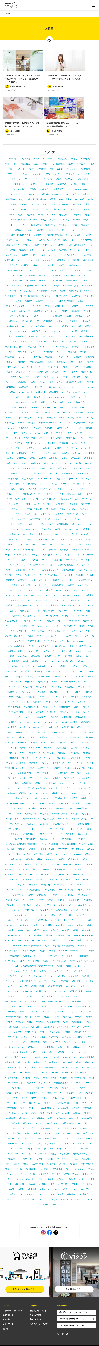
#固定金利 (75, 453)
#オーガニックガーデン (55, 970)
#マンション (72, 163)
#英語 (87, 371)
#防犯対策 (41, 163)
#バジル (66, 590)
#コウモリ (78, 590)
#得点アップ (65, 397)
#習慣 (11, 463)
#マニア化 (83, 270)
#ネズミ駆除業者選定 (48, 1062)
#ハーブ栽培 (81, 803)
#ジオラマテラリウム (70, 676)
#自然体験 (48, 346)
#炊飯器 (9, 356)
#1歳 (70, 534)
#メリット (72, 483)
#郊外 (50, 1113)
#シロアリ (67, 361)
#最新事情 (65, 874)
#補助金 (88, 422)
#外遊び (52, 295)
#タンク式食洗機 (13, 1128)
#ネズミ (72, 503)
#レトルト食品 (81, 1036)
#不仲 (67, 686)
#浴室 (91, 417)
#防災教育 (56, 681)
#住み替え (49, 351)
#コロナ (52, 661)
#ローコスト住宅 (59, 341)
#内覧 (80, 295)
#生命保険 (74, 478)
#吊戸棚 (88, 798)
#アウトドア (10, 290)
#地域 (18, 569)
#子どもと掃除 (87, 432)
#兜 (70, 803)
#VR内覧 (85, 529)
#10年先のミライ (71, 524)
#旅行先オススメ (81, 1026)
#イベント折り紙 (73, 732)
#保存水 (89, 1011)
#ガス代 (68, 458)
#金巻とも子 (16, 270)
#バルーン (10, 590)
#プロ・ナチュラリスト (16, 300)
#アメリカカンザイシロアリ (82, 864)
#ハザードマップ (80, 214)
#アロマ (68, 569)
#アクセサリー (49, 544)
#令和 (42, 1031)
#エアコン (69, 173)
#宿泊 (33, 1108)
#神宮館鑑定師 (65, 194)
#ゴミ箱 (16, 712)
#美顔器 (13, 742)
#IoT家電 (67, 859)
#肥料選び (85, 742)
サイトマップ (8, 1318)
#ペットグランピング (82, 991)
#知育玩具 (12, 722)
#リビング (44, 341)
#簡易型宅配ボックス (63, 1077)
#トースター (69, 1138)
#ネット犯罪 (41, 859)
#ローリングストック (43, 509)
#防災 (12, 173)
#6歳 (8, 544)
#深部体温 (51, 437)
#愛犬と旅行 (28, 1153)
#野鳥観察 (40, 321)
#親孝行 (31, 747)
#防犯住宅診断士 (66, 295)
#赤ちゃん (44, 184)
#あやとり (31, 234)
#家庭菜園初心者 (23, 600)
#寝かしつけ (75, 595)
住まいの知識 (35, 1309)
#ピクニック (32, 1001)
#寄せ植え (11, 1006)
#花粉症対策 (74, 661)
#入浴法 (10, 422)
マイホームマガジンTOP (13, 1305)
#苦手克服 (76, 976)
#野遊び (28, 295)
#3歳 (44, 539)
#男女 (61, 910)
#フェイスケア (88, 737)
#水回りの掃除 (56, 432)
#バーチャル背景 (13, 412)
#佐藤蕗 (12, 305)
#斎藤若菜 (26, 153)
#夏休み (90, 356)
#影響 (49, 849)
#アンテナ (33, 564)
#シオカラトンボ (78, 1072)
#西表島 (78, 859)
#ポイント (47, 498)
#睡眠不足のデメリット (44, 239)
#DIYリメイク (60, 691)
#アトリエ (43, 574)
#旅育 (11, 310)
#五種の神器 (74, 752)
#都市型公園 (56, 1163)
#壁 (58, 473)
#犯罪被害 (63, 437)
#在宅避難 (31, 818)
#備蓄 (71, 356)
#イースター (35, 448)
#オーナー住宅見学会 (28, 290)
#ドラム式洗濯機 (16, 706)
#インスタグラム (69, 336)
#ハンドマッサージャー (58, 798)
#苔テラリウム (31, 280)
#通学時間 (9, 1057)
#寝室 (9, 234)
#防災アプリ (14, 681)
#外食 (54, 676)
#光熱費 (74, 529)
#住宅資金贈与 (68, 838)
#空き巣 (59, 427)
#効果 (22, 722)
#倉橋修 (73, 178)
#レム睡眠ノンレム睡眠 (72, 1031)
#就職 (64, 453)
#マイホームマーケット (35, 935)
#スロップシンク (85, 1087)
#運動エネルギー (24, 869)
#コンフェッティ (52, 656)
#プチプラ (89, 996)
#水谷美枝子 (56, 275)
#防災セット (27, 686)
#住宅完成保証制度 (50, 838)
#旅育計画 (32, 1123)
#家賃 (34, 397)
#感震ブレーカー (16, 717)
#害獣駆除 (13, 316)
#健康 (42, 463)
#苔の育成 (73, 793)
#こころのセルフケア (16, 514)
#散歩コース (87, 1168)
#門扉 (59, 377)
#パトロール (60, 986)
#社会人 (10, 519)
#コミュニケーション (19, 326)
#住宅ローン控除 (84, 920)
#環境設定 (21, 453)
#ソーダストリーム (31, 1097)
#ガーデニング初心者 (36, 783)
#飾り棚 (88, 686)
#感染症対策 (27, 473)
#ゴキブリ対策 (32, 646)
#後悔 (33, 1031)
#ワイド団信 (87, 1179)
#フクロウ (12, 981)
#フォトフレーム (16, 1001)
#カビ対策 (47, 920)
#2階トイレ (54, 1057)
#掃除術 (88, 321)
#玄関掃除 (88, 727)
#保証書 (50, 1173)
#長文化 (60, 894)
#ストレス (73, 204)
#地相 (42, 250)
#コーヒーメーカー (34, 437)
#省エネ (76, 448)
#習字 (88, 986)
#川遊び (46, 1006)
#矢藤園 (59, 316)
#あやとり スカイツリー (58, 625)
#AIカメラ (22, 554)
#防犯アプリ (11, 666)
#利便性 (14, 661)
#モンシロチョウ (12, 615)
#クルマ (61, 615)
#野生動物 (32, 1184)
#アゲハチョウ (53, 1118)
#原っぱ (12, 747)
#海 (19, 1057)
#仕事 (61, 412)
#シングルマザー (37, 1082)
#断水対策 (19, 1179)
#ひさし (37, 717)
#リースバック (60, 879)
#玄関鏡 (22, 732)
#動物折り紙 (42, 366)
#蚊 (28, 925)
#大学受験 (17, 1163)
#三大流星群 (26, 1138)
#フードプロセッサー (45, 767)
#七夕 (38, 407)
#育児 (70, 158)
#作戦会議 (10, 1113)
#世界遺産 (84, 1189)
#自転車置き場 (52, 600)
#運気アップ (69, 270)
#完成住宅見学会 (12, 239)
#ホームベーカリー (31, 813)
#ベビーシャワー (17, 585)
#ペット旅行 (89, 290)
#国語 (11, 346)
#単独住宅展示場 (36, 356)
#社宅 (57, 651)
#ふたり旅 (73, 1153)
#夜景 (42, 945)
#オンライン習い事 (19, 965)
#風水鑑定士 (83, 173)
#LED (21, 387)
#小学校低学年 (53, 1016)
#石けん (63, 402)
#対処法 (31, 417)
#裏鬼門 (49, 585)
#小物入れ (64, 544)
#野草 (22, 747)
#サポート (13, 524)
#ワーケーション (47, 1189)
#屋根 (42, 1047)
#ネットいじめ (25, 859)
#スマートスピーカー (72, 514)
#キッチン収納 (29, 478)
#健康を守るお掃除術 (14, 341)
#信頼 (8, 1158)
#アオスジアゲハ (86, 564)
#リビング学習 (29, 894)
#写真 (18, 295)
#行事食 (9, 331)
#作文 (87, 651)
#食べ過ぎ (89, 976)
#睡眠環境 (69, 1087)
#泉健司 (84, 336)
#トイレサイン (84, 1138)
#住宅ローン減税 (86, 838)
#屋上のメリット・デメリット (21, 915)
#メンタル (59, 483)
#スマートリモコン (39, 1092)
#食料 (12, 767)
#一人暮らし (67, 889)
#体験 (52, 737)
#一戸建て (13, 153)
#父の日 (73, 742)
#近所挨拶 (82, 940)
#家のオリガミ (38, 468)
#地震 (53, 199)
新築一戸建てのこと (38, 1305)
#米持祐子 (85, 316)
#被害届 (46, 1036)
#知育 (61, 260)
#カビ (85, 275)
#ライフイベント (66, 884)
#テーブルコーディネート (33, 361)
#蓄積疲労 (9, 417)
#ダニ (86, 387)
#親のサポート (59, 204)
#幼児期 (27, 849)
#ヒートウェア (46, 803)
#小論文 (43, 732)
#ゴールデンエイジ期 (39, 788)
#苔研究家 (75, 341)
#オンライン (80, 960)
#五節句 (51, 245)
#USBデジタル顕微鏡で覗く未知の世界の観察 (33, 960)
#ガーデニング (56, 163)
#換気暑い (79, 1163)
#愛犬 (56, 280)
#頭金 (76, 701)
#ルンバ (72, 1047)
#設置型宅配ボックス (18, 1108)
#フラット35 (32, 331)
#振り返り (27, 899)
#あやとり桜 (69, 620)
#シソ (20, 991)
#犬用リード (67, 696)
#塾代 (25, 1158)
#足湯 (22, 773)
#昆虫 (87, 849)
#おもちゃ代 (13, 1148)
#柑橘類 (31, 641)
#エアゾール (88, 549)
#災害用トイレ (55, 686)
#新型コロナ (36, 168)
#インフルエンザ (63, 849)
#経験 (33, 377)
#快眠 (54, 788)
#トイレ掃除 (28, 529)
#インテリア (86, 473)
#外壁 (7, 1173)
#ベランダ (21, 1168)
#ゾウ (28, 727)
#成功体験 (61, 1113)
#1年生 (61, 534)
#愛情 (12, 483)
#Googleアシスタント (81, 788)
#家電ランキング (18, 336)
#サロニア (26, 1052)
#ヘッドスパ (17, 803)
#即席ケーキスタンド (46, 854)
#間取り (46, 158)
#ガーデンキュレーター (29, 173)
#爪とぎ (56, 620)
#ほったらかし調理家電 (63, 940)
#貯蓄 (56, 1052)
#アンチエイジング (50, 564)
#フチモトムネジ (18, 189)
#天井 (39, 630)
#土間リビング (49, 701)
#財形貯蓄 (13, 1021)
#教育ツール (88, 1128)
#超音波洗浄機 (87, 1158)
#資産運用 (22, 574)
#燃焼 (11, 651)
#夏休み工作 (87, 1113)
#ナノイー (68, 935)
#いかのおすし (68, 468)
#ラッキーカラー (66, 899)
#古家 (68, 960)
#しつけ (55, 371)
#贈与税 (11, 788)
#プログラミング (34, 503)
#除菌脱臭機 (62, 519)
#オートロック (40, 580)
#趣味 (87, 463)
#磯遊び (23, 1006)
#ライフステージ (85, 884)
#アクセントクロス (31, 544)
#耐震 (84, 509)
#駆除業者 (73, 737)
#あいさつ (45, 793)
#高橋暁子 (38, 229)
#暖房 (51, 463)
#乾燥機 (39, 706)
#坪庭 (16, 1158)
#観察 (29, 224)
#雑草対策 (62, 1179)
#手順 (89, 1016)
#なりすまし (83, 468)
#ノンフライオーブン (48, 950)
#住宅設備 (41, 336)
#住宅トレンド (56, 828)
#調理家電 (36, 326)
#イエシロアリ (85, 773)
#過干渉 (33, 737)
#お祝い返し (68, 656)
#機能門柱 (26, 778)
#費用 (62, 661)
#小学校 (39, 1016)
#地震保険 (21, 448)
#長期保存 (88, 894)
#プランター (66, 1001)
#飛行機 (34, 554)
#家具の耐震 (80, 712)
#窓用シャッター (70, 1184)
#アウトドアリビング (16, 493)
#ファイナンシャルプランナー (24, 214)
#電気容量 (54, 722)
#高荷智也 (10, 194)
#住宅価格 (9, 844)
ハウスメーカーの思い (39, 1318)
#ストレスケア (11, 407)
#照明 (30, 387)
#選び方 (51, 382)
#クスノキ (38, 615)
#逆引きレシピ (33, 1042)
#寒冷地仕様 (65, 646)
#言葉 (60, 1189)
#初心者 (9, 600)
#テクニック (29, 1133)
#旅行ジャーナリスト (82, 1148)
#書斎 (80, 356)
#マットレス (41, 910)
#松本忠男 (30, 275)
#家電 (36, 158)
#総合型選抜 (14, 656)
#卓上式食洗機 (70, 1123)
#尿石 (68, 1163)
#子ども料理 (78, 869)
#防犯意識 (25, 666)
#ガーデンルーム (15, 783)
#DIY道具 (74, 691)
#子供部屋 (42, 199)
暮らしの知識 (35, 1314)
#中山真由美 (87, 280)
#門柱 (67, 783)
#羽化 (55, 448)
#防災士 (61, 239)
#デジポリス (15, 676)
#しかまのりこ (84, 168)
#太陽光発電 (63, 1097)
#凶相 (58, 585)
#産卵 (22, 1102)
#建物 (87, 605)
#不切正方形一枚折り (37, 194)
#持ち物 (48, 422)
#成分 (78, 651)
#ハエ (67, 762)
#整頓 (53, 285)
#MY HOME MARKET (83, 930)
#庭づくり (54, 214)
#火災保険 (13, 752)
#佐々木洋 (89, 300)
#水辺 (52, 1179)
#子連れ (13, 1189)
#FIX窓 (87, 752)
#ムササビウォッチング (83, 762)
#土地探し (27, 874)
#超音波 (73, 1158)
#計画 (36, 498)
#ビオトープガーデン (65, 422)
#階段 (42, 519)
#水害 (91, 1173)
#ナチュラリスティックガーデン (27, 940)
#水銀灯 (80, 910)
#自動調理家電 (57, 580)
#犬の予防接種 (14, 701)
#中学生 (73, 219)
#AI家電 (21, 417)
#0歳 (53, 534)
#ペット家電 (47, 991)
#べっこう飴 (55, 1143)
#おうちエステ (16, 818)
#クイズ (75, 1021)
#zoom (46, 1199)
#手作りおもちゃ (71, 250)
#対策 (40, 209)
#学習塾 (87, 265)
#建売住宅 (76, 199)
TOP (3, 13)
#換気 (88, 310)
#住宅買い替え (38, 382)
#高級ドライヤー (85, 899)
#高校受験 (44, 808)
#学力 (16, 544)
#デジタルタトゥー (15, 442)
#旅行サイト (13, 1153)
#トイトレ (26, 1148)
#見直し (39, 899)
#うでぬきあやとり (53, 569)
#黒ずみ (19, 671)
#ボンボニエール (86, 600)
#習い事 (45, 189)
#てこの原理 (50, 884)
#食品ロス (12, 773)
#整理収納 (73, 970)
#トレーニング (41, 1148)
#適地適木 (76, 1133)
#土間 (74, 326)
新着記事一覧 (8, 1309)
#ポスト (28, 1011)
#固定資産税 (51, 503)
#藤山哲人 (25, 158)
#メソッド (84, 483)
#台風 (11, 209)
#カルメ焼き (74, 615)
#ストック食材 (62, 1108)
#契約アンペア (84, 656)
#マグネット (15, 905)
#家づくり (14, 828)
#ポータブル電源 (13, 1011)
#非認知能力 (42, 285)
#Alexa (45, 554)
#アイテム (89, 859)
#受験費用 (88, 732)
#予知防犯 (73, 498)
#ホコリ (86, 706)
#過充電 (64, 976)
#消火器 (86, 747)
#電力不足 (67, 1011)
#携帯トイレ (25, 920)
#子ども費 (89, 630)
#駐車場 (36, 392)
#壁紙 (40, 1173)
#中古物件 (67, 1057)
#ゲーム (63, 778)
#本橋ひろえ (89, 341)
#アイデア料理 (77, 844)
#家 (31, 336)
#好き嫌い (54, 889)
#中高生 (46, 864)
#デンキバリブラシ (37, 722)
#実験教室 (63, 199)
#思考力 (86, 524)
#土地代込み (14, 874)
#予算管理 (76, 605)
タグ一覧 (6, 1314)
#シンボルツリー (29, 524)
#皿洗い (77, 686)
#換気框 (91, 1163)
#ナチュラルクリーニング (29, 346)
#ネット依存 (10, 859)
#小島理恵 (48, 173)
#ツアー (84, 1143)
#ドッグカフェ (71, 442)
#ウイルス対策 (68, 564)
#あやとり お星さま (81, 625)
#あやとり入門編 (86, 620)
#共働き (75, 706)
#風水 (91, 158)
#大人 (58, 549)
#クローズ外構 (58, 641)
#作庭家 (24, 250)
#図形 (53, 1072)
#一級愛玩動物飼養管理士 (19, 229)
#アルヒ (90, 569)
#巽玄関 (36, 1128)
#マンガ (74, 905)
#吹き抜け (71, 574)
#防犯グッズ (72, 509)
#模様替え (85, 219)
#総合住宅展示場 (86, 331)
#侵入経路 (54, 859)
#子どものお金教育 (16, 641)
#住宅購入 (81, 158)
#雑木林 (41, 661)
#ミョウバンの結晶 (64, 559)
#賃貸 (46, 458)
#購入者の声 (26, 316)
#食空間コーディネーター (70, 245)
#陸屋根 (90, 757)
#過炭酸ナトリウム (79, 402)
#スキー (83, 1082)
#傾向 (47, 407)
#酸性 (7, 549)
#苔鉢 (45, 925)
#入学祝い (47, 549)
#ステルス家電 (46, 1108)
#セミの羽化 (39, 727)
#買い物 (47, 514)
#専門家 (61, 737)
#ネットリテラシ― (36, 265)
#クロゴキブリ (68, 600)
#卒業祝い (17, 793)
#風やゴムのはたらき (49, 1184)
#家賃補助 (89, 351)
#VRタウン (29, 412)
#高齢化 (11, 554)
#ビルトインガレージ (22, 427)
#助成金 (40, 1113)
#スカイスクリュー (14, 1087)
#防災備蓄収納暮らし (78, 239)
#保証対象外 (83, 950)
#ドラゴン (87, 701)
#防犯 (78, 1057)
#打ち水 (62, 1158)
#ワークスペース (75, 412)
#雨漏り (24, 204)
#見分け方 (53, 468)
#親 (27, 392)
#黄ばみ (54, 1194)
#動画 (75, 925)
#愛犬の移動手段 (63, 930)
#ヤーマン (11, 1194)
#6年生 (88, 539)
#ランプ (90, 869)
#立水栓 (75, 1102)
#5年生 (71, 539)
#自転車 (38, 600)
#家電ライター (19, 178)
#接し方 (21, 844)
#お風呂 (30, 209)
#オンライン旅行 (17, 970)
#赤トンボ (12, 1031)
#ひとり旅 (64, 1148)
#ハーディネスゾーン (27, 463)
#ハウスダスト (28, 828)
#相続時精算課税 (12, 1072)
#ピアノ (60, 346)
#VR (77, 361)
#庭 (43, 331)
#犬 (92, 239)
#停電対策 (60, 498)
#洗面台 (60, 1173)
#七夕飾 (83, 1123)
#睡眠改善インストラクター (46, 305)
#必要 (47, 940)
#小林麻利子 (16, 275)
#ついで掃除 (14, 849)
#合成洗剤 (82, 1118)
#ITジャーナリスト (67, 382)
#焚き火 (12, 605)
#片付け (37, 310)
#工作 (85, 661)
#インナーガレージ (45, 473)
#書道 (69, 427)
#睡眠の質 (60, 356)
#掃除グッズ (86, 366)
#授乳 (45, 955)
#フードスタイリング (80, 767)
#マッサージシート (23, 910)
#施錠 (50, 894)
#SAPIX (47, 1052)
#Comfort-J (22, 651)
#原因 (30, 630)
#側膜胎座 (53, 874)
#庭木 (34, 250)
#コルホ (88, 646)
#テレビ (71, 224)
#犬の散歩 (9, 448)
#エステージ (56, 732)
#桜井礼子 (76, 300)
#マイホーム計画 (70, 280)
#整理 (62, 285)
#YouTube (42, 534)
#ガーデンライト (78, 778)
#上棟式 (44, 1163)
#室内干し (85, 326)
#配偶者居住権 (47, 1102)
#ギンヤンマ (44, 1077)
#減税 (56, 1128)
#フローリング (20, 458)
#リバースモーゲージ (14, 1042)
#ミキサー (11, 920)
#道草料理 (42, 915)
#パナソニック (48, 493)
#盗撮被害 (43, 1168)
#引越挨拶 (86, 925)
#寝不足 (53, 478)
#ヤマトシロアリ (26, 1194)
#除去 (88, 1031)
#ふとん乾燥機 (50, 778)
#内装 (85, 854)
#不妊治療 (38, 849)
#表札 (60, 488)
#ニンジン (10, 620)
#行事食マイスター (27, 245)
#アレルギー (86, 554)
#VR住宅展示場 (71, 1168)
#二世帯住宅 (37, 1158)
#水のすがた (69, 773)
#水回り (55, 366)
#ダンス (8, 671)
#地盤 (78, 458)
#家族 (87, 209)
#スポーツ (31, 519)
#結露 (25, 656)
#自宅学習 (23, 382)
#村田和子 (46, 280)
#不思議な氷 (54, 935)
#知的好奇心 (73, 854)
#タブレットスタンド (50, 1123)
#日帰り (30, 671)
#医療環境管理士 (56, 265)
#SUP (89, 519)
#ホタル (25, 752)
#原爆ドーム (57, 574)
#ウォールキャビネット (23, 1173)
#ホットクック (75, 823)
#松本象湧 (79, 194)
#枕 (55, 1001)
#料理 (65, 371)
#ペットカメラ (62, 991)
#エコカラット (51, 717)
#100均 (90, 412)
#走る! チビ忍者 (11, 1052)
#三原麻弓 (43, 275)
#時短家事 (14, 529)
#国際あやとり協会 (16, 265)
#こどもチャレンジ (60, 869)
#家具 (37, 778)
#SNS (64, 305)
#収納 (58, 173)
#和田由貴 (87, 361)
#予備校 (78, 1011)
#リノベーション (18, 1036)
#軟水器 (31, 1179)
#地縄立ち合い (21, 864)
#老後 (59, 960)
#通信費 (47, 651)
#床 (8, 458)
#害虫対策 (75, 290)
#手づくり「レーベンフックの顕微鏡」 (24, 884)
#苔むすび (43, 270)
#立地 (41, 894)
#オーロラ (25, 580)
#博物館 (48, 930)
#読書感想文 (25, 605)
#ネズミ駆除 (30, 1026)
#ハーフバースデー (15, 798)
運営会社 (6, 1323)
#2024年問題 (22, 539)
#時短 (21, 194)
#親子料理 (46, 290)
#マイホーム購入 (70, 366)
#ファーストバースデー (42, 752)
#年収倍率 (20, 564)
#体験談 (19, 331)
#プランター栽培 (83, 1001)
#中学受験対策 (59, 864)
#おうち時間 (88, 255)
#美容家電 (36, 422)
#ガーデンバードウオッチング (62, 331)
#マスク (85, 905)
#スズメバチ (87, 1097)
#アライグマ (15, 1026)
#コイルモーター (49, 646)
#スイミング (27, 407)
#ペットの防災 (84, 681)
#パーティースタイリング (55, 392)
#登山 (28, 371)
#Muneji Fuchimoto (60, 189)
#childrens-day (79, 635)
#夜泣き (52, 945)
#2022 (10, 539)
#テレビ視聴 (43, 1133)
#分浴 (28, 595)
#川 (67, 1042)
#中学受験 (49, 178)
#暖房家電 (60, 803)
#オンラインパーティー (60, 965)
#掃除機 (90, 407)
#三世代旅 (12, 1138)
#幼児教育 (41, 712)
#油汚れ (88, 488)
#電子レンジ (12, 488)
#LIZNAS (86, 478)
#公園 (38, 986)
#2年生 (79, 534)
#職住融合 (71, 1189)
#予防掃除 (36, 351)
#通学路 (59, 509)
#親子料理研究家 (55, 981)
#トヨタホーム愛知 (62, 407)
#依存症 (35, 549)
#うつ (74, 437)
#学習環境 (31, 341)
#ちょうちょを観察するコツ (47, 1138)
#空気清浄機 (12, 321)
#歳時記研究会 (61, 300)
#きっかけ (61, 1153)
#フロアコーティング (14, 762)
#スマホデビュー (58, 1092)
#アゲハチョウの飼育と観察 (82, 955)
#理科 (83, 178)
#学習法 (62, 219)
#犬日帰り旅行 (43, 671)
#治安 (24, 1021)
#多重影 (37, 930)
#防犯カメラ (12, 361)
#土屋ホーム (42, 529)
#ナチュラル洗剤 (74, 488)
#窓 (37, 316)
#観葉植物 (35, 458)
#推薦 (67, 1026)
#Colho (78, 646)
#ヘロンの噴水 (15, 808)
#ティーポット (13, 1133)
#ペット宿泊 (10, 996)
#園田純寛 (75, 305)
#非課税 (66, 1128)
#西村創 (13, 285)
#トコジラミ (60, 595)
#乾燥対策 (64, 706)
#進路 (37, 371)
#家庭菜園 (85, 163)
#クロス (62, 666)
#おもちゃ (86, 204)
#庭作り (66, 214)
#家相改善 (43, 818)
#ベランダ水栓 (71, 585)
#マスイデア (45, 483)
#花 (48, 762)
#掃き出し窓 (68, 1118)
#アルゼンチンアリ (33, 569)
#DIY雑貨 (57, 442)
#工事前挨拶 (59, 793)
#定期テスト (32, 991)
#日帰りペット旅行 (62, 671)
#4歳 (62, 539)
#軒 (28, 717)
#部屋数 (61, 1047)
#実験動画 (22, 377)
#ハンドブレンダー (36, 798)
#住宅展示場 (35, 219)
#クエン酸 (76, 321)
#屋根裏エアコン (86, 574)
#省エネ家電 (89, 448)
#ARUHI (79, 569)
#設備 (22, 742)
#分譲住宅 (54, 336)
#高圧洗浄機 (30, 808)
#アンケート (13, 168)
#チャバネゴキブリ (82, 783)
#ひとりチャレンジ (18, 559)
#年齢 (30, 366)
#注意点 (23, 199)
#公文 (81, 382)
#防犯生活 (50, 666)
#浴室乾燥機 (23, 422)
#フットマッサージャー (39, 773)
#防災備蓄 (40, 686)
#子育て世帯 (19, 635)
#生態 (64, 717)
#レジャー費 (76, 879)
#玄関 (12, 245)
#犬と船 (25, 696)
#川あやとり (78, 1042)
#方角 (86, 676)
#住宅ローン (35, 178)
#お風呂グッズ (16, 595)
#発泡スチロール (26, 1113)
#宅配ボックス (60, 290)
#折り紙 (76, 189)
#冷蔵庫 (12, 199)
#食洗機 (45, 442)
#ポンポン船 (86, 1006)
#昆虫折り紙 (16, 854)
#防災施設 (69, 681)
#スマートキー (49, 402)
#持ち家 (23, 981)
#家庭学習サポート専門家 (68, 255)
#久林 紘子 (48, 255)
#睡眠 (49, 356)
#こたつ (43, 478)
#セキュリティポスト (17, 1062)
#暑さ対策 (31, 803)
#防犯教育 (37, 666)
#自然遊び (40, 295)
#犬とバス (86, 691)
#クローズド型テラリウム (80, 641)
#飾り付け (78, 671)
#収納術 (87, 305)
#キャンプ (53, 321)
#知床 (91, 1072)
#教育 (57, 524)
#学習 (12, 387)
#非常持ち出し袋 (56, 727)
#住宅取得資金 (66, 833)
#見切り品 (43, 641)
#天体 (68, 630)
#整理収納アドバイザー (79, 285)
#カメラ (19, 234)
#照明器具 (40, 387)
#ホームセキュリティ (17, 823)
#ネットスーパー (81, 965)
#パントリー (86, 981)
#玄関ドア (10, 732)
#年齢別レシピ (68, 610)
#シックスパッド (69, 1082)
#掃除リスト (71, 432)
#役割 (33, 1047)
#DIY (69, 184)
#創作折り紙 (57, 184)
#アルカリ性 (56, 554)
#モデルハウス (72, 275)
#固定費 (9, 757)
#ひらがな (86, 808)
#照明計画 (41, 889)
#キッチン (33, 189)
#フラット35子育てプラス (53, 757)
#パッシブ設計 (15, 498)
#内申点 (56, 1036)
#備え (85, 189)
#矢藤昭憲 (47, 316)
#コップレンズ (28, 661)
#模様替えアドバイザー (31, 488)
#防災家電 (27, 681)
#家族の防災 (60, 742)
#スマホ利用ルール (78, 1092)
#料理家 (26, 239)
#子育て (65, 321)
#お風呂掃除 (79, 417)
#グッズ (64, 788)
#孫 (27, 793)
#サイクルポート (76, 666)
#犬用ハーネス (52, 696)
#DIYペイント (44, 691)
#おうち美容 (48, 813)
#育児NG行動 (34, 635)
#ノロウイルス (68, 950)
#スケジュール (69, 1052)
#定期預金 (20, 757)
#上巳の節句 (14, 478)
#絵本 (28, 498)
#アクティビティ (21, 549)
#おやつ (88, 514)
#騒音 (91, 945)
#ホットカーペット (57, 823)
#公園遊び (34, 1006)
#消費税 (47, 1128)
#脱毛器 (33, 732)
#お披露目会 (31, 1163)
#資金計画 (75, 747)
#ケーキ (27, 615)
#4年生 (53, 539)
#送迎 (53, 1148)
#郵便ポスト (30, 905)
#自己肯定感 (34, 514)
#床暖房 (30, 762)
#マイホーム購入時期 (48, 610)
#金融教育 (62, 747)
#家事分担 (34, 402)
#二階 (27, 1057)
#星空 (50, 519)
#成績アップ (37, 260)
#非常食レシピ (74, 727)
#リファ (24, 1031)
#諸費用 (42, 453)
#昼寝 (79, 935)
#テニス (56, 1133)
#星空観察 (87, 1102)
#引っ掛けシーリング (19, 468)
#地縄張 (8, 864)
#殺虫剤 (29, 854)
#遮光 (30, 889)
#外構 (42, 377)
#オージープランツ (47, 417)
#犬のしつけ (82, 696)
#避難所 (63, 1072)
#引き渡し (76, 798)
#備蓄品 (76, 1108)
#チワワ (78, 630)
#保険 (61, 854)
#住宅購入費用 (82, 818)
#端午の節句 (46, 524)
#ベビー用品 (83, 580)
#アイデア (62, 844)
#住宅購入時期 (29, 610)
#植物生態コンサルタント (79, 346)
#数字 (21, 955)
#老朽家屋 (29, 676)
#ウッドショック (28, 1189)
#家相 (90, 194)
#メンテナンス (46, 905)
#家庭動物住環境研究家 (57, 229)
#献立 (70, 910)
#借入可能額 (48, 605)
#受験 (32, 453)
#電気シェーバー (84, 722)
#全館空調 (51, 412)
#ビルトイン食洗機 (43, 427)
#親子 (11, 163)
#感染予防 (51, 260)
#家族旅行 (54, 453)
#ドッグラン (86, 442)
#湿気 (36, 920)
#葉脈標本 (32, 879)
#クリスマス (86, 234)
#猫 (32, 199)
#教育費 (74, 717)
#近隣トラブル (29, 945)
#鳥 (79, 422)
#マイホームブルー (13, 935)
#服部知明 (9, 255)
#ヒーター (22, 255)
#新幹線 (15, 610)
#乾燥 (29, 706)
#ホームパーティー (18, 219)
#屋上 (51, 1047)
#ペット (21, 163)
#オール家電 (71, 554)
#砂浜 (37, 1052)
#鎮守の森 (31, 1077)
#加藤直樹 (30, 270)
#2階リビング (40, 1057)
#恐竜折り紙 (43, 676)
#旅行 (68, 310)
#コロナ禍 (51, 209)
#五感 (41, 245)
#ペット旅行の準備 (73, 996)
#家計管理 (17, 833)
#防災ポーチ (12, 686)
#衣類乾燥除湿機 (14, 646)
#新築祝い (43, 833)
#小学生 (58, 168)
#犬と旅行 (78, 407)
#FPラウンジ (11, 250)
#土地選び (12, 204)
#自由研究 (70, 168)
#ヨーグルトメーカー (70, 1194)
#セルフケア (67, 1062)
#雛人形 (74, 808)
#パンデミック (65, 493)
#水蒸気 (42, 1179)
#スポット (32, 1102)
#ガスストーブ (55, 783)
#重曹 (88, 229)
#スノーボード (13, 1097)
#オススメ (16, 509)
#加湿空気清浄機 (46, 844)
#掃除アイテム (15, 371)
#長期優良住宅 (74, 894)
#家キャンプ (63, 813)
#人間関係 (53, 1031)
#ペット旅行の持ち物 (51, 996)
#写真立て (46, 1001)
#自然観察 (18, 224)
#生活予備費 (82, 889)
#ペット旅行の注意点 (29, 996)
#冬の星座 (85, 1184)
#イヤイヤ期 (10, 955)
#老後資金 (17, 392)
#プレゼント (23, 351)
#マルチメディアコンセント (18, 930)
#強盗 (27, 509)
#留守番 (42, 828)
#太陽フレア (49, 1097)
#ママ (71, 920)
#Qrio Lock (35, 1021)
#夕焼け (39, 1118)
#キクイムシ (36, 590)
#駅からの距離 (14, 691)
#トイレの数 (33, 955)
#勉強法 (32, 184)
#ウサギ (86, 1021)
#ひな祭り (76, 371)
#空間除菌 (11, 1102)
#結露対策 (36, 656)
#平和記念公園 (76, 986)
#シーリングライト (53, 630)
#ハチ (87, 595)
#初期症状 (54, 712)
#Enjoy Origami (82, 184)
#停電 (50, 224)
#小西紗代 (61, 178)
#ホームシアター (37, 823)
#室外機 (85, 970)
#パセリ (48, 986)
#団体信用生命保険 (74, 377)
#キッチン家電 (42, 869)
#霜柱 (15, 778)
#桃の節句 (50, 488)
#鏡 (89, 915)
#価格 (29, 1016)
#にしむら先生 (26, 285)
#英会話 (10, 453)
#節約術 (53, 397)
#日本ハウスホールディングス (72, 945)
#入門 (65, 1016)
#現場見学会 (50, 219)
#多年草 (11, 991)
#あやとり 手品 (37, 625)
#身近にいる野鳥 (16, 1184)
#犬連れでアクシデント (82, 544)
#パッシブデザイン (83, 493)
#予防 (9, 1016)
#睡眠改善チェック (35, 1087)
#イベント (10, 377)
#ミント (80, 915)
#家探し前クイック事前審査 (56, 1021)
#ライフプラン (17, 889)
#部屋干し (51, 706)
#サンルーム (77, 519)
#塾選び (35, 864)
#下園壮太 (20, 356)
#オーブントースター (48, 976)
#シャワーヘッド (15, 1077)
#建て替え (84, 503)
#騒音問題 (14, 950)
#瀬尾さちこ (24, 305)
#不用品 (78, 310)
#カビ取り (60, 920)
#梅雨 (62, 503)
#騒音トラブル (29, 950)
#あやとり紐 (44, 234)
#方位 (20, 209)
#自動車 (70, 580)
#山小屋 (65, 925)
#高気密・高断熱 (59, 808)
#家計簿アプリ (83, 828)
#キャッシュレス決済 (40, 620)
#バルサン (22, 590)
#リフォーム (63, 351)
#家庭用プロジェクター (62, 818)
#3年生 (35, 539)
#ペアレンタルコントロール (20, 986)
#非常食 (65, 448)
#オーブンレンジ (27, 976)
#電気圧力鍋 (67, 722)
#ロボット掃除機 (20, 1047)
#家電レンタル (12, 813)
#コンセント (11, 976)
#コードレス (50, 326)
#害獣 (32, 1168)
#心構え (13, 580)
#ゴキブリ (17, 437)
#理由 (42, 1026)
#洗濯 (9, 366)
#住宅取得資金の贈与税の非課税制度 (22, 838)
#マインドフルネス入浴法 (62, 915)
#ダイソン (28, 712)
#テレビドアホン (59, 529)
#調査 (43, 397)
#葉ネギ (21, 879)
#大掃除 (24, 260)
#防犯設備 (89, 1057)
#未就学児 (85, 498)
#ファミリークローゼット (40, 742)
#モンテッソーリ (14, 280)
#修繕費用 (34, 1036)
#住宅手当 (81, 833)
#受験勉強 (21, 737)
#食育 (43, 214)
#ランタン (40, 874)
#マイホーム (48, 153)
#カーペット (88, 615)
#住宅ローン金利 (16, 925)
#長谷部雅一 (87, 250)
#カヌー (50, 615)
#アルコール (27, 321)
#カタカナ (9, 869)
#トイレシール (17, 1143)
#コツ (47, 310)
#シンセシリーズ (19, 1082)
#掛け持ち (22, 620)
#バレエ (85, 585)
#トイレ (81, 224)
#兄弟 (56, 514)
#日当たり (27, 1118)
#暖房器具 (62, 463)
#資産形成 (9, 574)
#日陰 (36, 1072)
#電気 (8, 727)
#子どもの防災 (50, 635)
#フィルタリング (46, 747)
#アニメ (9, 564)
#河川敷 (90, 1042)
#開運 (52, 194)
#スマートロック (20, 1092)
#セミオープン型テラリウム (25, 1067)
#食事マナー (32, 442)
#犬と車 (14, 696)
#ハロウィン (54, 250)
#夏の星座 (73, 1113)
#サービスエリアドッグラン (74, 1067)
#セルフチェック (83, 1062)
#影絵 (45, 1072)
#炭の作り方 (61, 905)
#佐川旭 (48, 300)
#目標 (26, 1128)
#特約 (20, 519)
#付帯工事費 (13, 473)
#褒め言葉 (68, 651)
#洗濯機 (71, 1173)
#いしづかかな (73, 265)
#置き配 (90, 671)
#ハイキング (76, 463)
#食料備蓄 (62, 767)
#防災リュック (42, 681)
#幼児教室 (9, 351)
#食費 (51, 377)
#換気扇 (10, 1168)
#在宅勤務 (76, 351)
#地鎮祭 (88, 458)
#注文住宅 (62, 153)
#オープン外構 (34, 970)
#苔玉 (36, 925)
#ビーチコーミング (43, 595)
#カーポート (80, 427)
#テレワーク (53, 361)
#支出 (43, 737)
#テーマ (88, 1133)
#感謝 (66, 1133)
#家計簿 (69, 828)
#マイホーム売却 (19, 402)
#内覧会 (19, 1016)
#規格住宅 (85, 153)
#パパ (90, 666)
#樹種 (50, 1153)
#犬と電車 (37, 696)
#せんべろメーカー (49, 1067)
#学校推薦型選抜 (87, 1052)
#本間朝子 (13, 260)
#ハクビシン (71, 981)
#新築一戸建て (11, 158)
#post (37, 1011)
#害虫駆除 (39, 224)
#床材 (40, 762)
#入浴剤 (90, 590)
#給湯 (88, 823)
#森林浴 (56, 773)
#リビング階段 (12, 894)
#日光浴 (15, 1118)
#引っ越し (35, 204)
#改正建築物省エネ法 (53, 1042)
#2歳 (88, 534)
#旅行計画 (86, 1153)
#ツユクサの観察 (59, 955)
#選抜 (32, 1062)
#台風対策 (51, 1158)
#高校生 (90, 377)
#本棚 (36, 605)
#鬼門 (46, 204)
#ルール (82, 1047)
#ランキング (35, 300)
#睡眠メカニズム (54, 1087)
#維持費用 (32, 483)
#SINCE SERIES (83, 1077)
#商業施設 (35, 651)
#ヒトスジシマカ (72, 549)
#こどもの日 (29, 432)
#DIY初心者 (29, 691)
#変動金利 (88, 453)
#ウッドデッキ (27, 534)
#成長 (83, 793)
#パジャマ (34, 493)
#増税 (76, 1128)
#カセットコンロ (13, 432)
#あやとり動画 (60, 234)
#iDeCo (90, 844)
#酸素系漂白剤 (37, 981)
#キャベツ (82, 610)
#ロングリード (13, 899)
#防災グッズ (64, 209)
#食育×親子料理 (25, 767)
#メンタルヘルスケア (71, 387)
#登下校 (22, 788)
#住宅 (53, 833)
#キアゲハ (42, 1194)
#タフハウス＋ (71, 1143)
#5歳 (79, 539)
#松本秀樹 (35, 255)
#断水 (9, 1179)
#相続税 (77, 849)
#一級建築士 (58, 158)
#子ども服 (64, 635)
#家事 (87, 199)
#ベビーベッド (35, 585)
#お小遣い (58, 1006)
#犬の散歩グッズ (31, 701)
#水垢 (40, 412)
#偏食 (7, 1163)
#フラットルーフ (75, 757)
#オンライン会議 (38, 965)
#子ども (74, 153)
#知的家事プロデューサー (79, 260)
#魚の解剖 (61, 752)
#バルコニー (65, 417)
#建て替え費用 (55, 1026)
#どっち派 (13, 534)
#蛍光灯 (57, 762)
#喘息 (32, 574)
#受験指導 (9, 737)
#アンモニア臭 (83, 559)
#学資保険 (85, 717)
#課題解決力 (77, 1016)
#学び (63, 478)
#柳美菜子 (20, 366)
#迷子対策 (51, 899)
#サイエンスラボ (18, 184)
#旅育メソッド (18, 1123)
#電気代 (77, 209)
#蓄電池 (87, 1108)
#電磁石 (18, 727)
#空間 (75, 1097)
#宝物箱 (40, 1153)
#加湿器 (32, 844)
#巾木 (48, 590)
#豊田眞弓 (57, 310)
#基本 (56, 590)
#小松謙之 (55, 270)
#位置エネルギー (51, 1011)
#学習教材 (45, 879)
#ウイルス (56, 1168)
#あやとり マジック (18, 625)
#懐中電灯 (33, 757)
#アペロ (8, 569)
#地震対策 (66, 712)
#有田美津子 (76, 229)
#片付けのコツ (23, 310)
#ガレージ (56, 458)
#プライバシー (16, 503)
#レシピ (82, 392)
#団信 (46, 371)
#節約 (25, 168)
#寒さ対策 (53, 387)
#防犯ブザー (80, 397)
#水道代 (82, 1173)
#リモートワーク (20, 397)
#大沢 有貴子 (72, 316)
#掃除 (30, 163)
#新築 (36, 153)
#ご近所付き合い (12, 945)
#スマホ (60, 224)
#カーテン (63, 326)
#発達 (83, 437)
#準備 (72, 392)
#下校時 (74, 1179)
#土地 (90, 382)
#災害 (48, 168)
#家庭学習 (10, 382)
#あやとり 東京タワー (14, 630)
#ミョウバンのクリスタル (41, 559)
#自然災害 (89, 935)
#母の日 (54, 925)
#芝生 (34, 793)
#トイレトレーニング (37, 1143)
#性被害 (26, 1072)
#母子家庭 (53, 1082)
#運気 (21, 483)
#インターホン (70, 473)
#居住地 (67, 1036)
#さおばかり (72, 1006)
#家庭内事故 (64, 701)
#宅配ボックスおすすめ (82, 813)
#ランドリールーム (82, 874)
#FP (87, 245)
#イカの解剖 (63, 1102)
